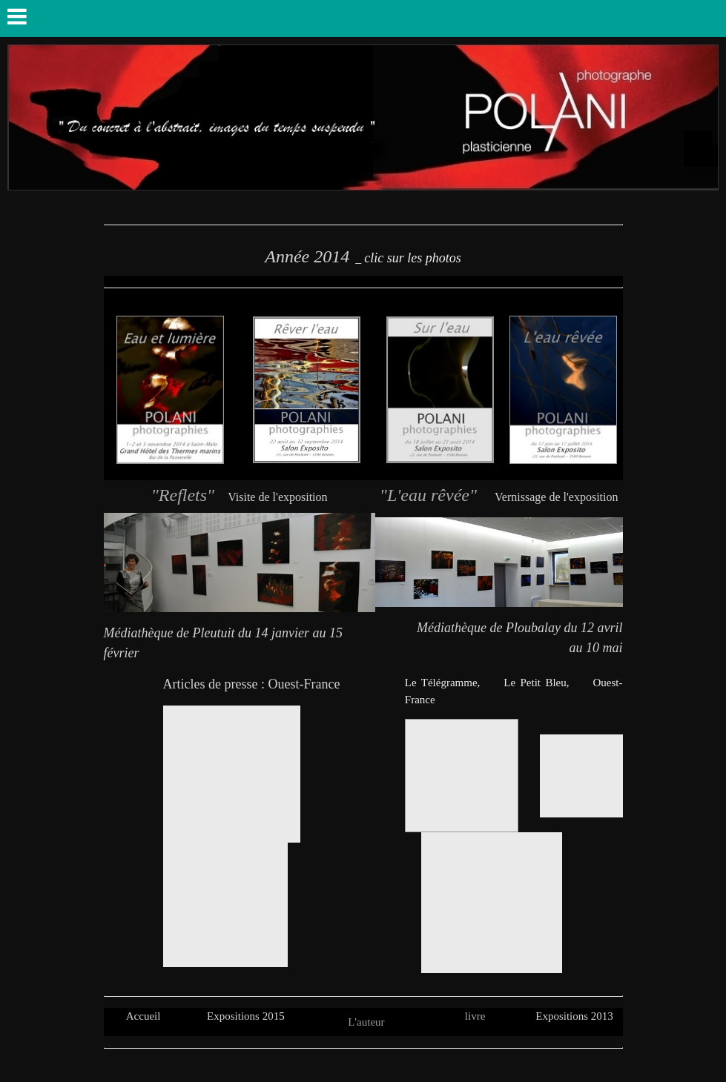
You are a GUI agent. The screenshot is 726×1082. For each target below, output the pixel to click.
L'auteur (366, 1022)
